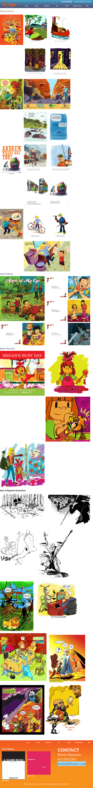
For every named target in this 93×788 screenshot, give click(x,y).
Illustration (47, 6)
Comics (67, 6)
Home (26, 6)
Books (36, 6)
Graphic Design (77, 6)
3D (57, 6)
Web (87, 6)
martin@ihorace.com (82, 2)
